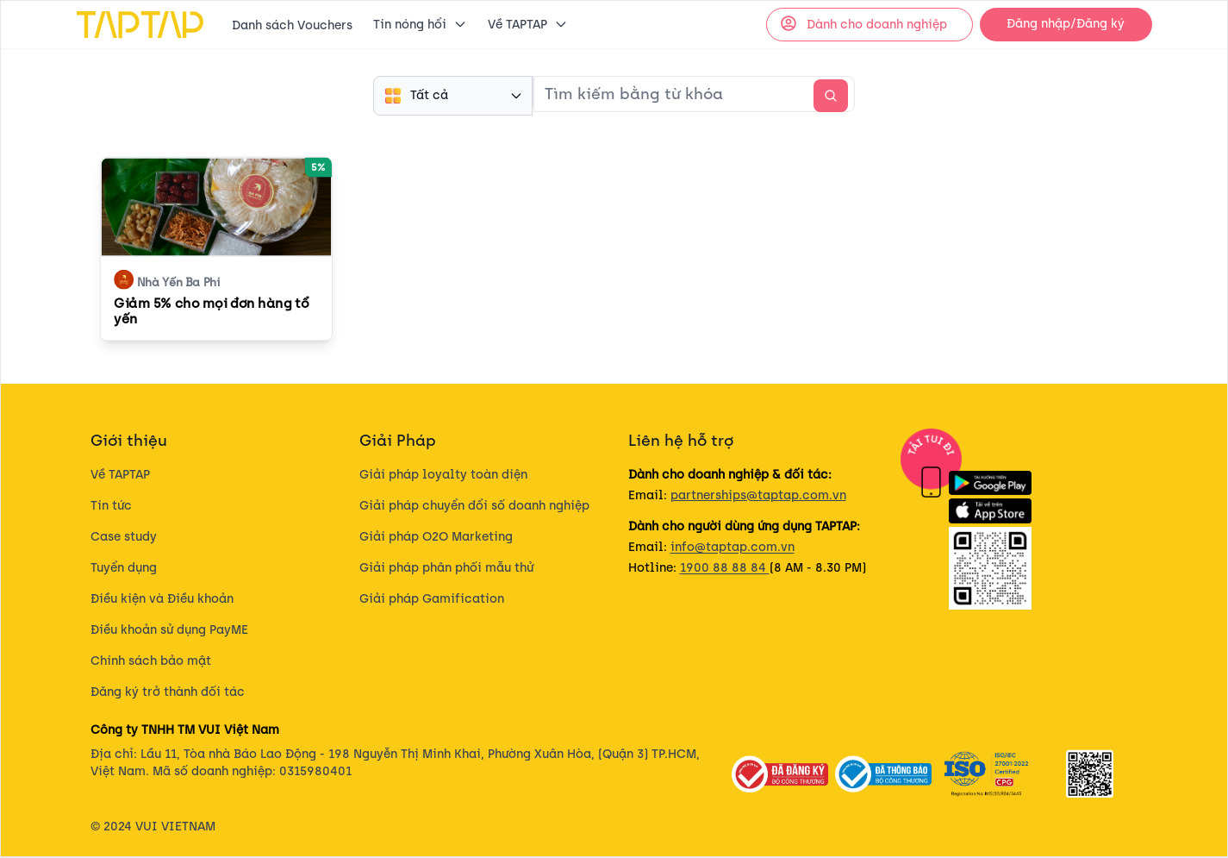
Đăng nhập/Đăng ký (1066, 23)
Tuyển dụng (123, 568)
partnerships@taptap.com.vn (758, 495)
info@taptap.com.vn (732, 547)
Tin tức (111, 505)
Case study (123, 536)
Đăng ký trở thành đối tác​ (167, 692)
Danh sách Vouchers (292, 25)
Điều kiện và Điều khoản (162, 599)
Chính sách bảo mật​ (150, 661)
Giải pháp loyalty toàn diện (443, 474)
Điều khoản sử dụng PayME (169, 630)
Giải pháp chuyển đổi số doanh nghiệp (474, 505)
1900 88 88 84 (725, 568)
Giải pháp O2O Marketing (436, 536)
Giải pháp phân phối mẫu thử (446, 568)
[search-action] (831, 96)
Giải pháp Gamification (431, 599)
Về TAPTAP (120, 474)
